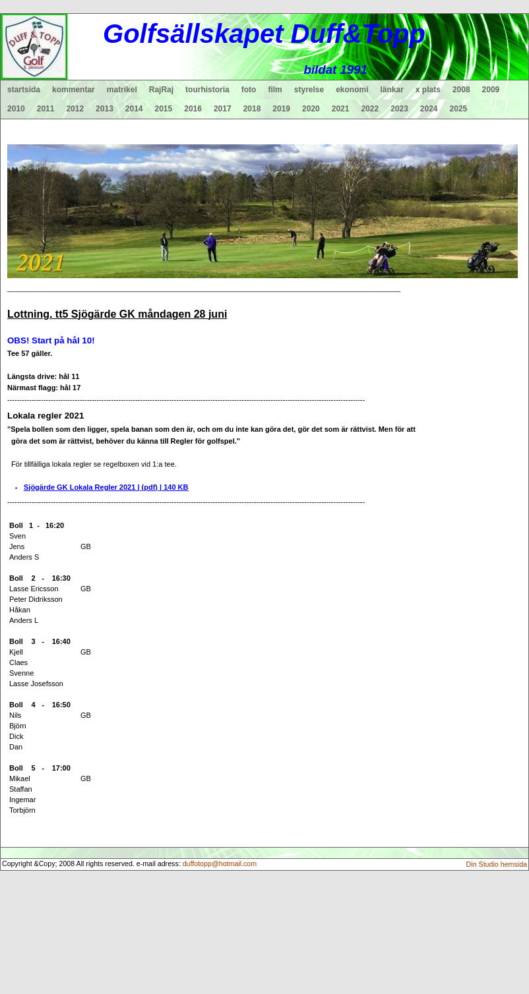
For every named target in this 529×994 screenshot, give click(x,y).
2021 (341, 108)
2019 (281, 108)
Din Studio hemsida (496, 864)
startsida (23, 89)
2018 (252, 108)
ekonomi (352, 89)
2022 (370, 108)
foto (249, 89)
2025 (459, 108)
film (275, 89)
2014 (134, 108)
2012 (75, 108)
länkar (392, 89)
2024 (429, 108)
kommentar (73, 89)
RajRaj (161, 89)
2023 (399, 108)
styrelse (309, 89)
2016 (193, 108)
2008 (461, 89)
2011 (46, 108)
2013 (104, 108)
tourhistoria (207, 89)
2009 (491, 89)
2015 (164, 108)
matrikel (122, 89)
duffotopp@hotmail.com (220, 863)
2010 (16, 108)
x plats (428, 89)
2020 (311, 108)
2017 (223, 108)
